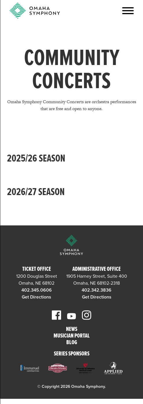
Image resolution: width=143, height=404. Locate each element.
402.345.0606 (36, 290)
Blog (71, 343)
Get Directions (36, 297)
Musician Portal (72, 336)
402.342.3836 (96, 290)
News (71, 329)
